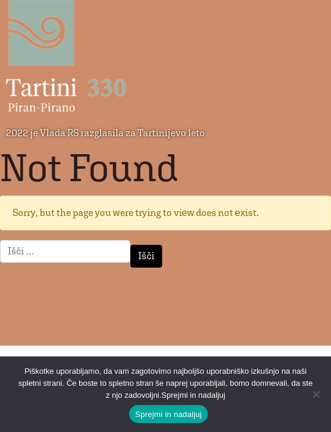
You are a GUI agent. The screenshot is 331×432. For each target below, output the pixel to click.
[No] (316, 394)
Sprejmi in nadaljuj (168, 414)
